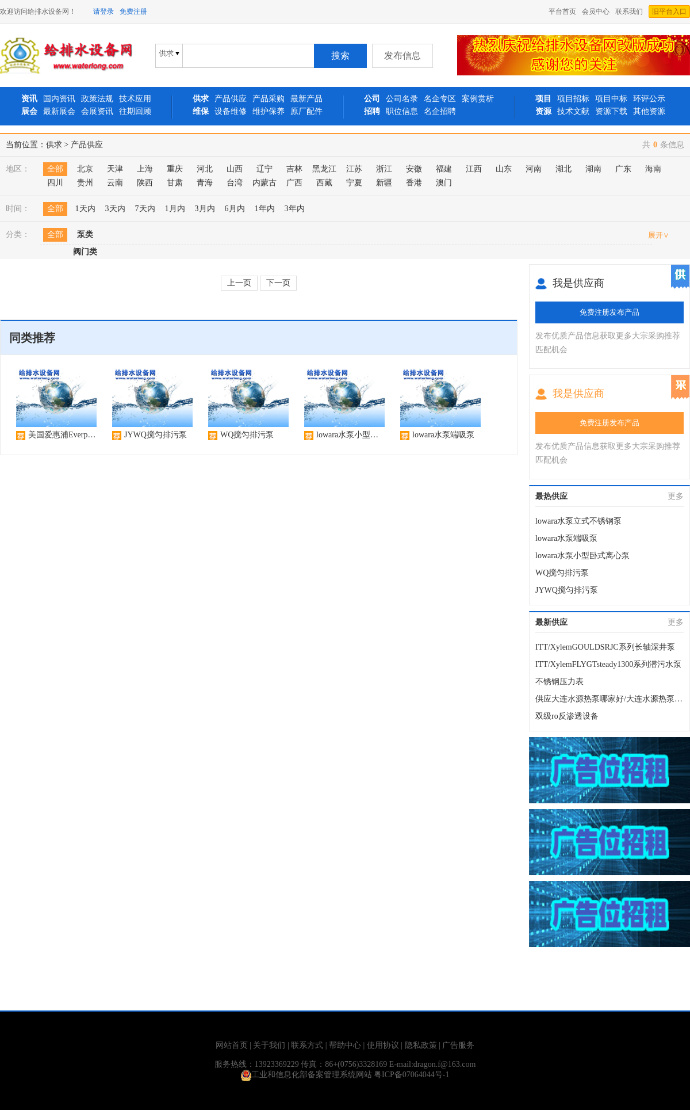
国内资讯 (59, 98)
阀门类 (85, 251)
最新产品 (306, 98)
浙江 (384, 169)
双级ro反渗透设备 (567, 716)
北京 (85, 169)
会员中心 (596, 11)
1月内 (175, 208)
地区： (18, 169)
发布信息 (402, 55)
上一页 (239, 283)
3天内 (115, 208)
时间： (18, 208)
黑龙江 (324, 169)
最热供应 (551, 496)
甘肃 (175, 182)
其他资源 (649, 111)
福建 (444, 169)
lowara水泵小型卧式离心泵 (582, 555)
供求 (54, 144)
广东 (623, 169)
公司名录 (402, 98)
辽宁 (264, 169)
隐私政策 (421, 1045)
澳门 (444, 182)
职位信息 (402, 111)
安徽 (414, 169)
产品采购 (268, 98)
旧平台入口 (669, 11)
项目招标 (573, 98)
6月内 (235, 208)
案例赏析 (478, 98)
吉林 (294, 169)
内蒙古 (264, 182)
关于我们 (269, 1045)
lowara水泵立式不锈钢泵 (578, 521)
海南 (653, 169)
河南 (534, 169)
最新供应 (551, 622)
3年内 (295, 208)
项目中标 (611, 98)
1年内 (265, 208)
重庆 (175, 169)
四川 (55, 182)
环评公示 (649, 98)
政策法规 (97, 98)
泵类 (85, 234)
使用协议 (383, 1045)
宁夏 (354, 182)
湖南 (593, 169)
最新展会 (59, 111)
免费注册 (133, 11)
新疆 (384, 182)
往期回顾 (135, 111)
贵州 (85, 182)
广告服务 (458, 1045)
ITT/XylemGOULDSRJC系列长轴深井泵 (605, 647)
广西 (294, 182)
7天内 (145, 208)
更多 (676, 496)
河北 (205, 169)
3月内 (205, 208)
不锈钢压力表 (559, 681)
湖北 (563, 169)
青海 (205, 182)
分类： (18, 234)
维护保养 (268, 111)
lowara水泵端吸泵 (566, 538)
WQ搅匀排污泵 (562, 573)
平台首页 (562, 11)
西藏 (324, 182)
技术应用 (135, 98)
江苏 (354, 169)
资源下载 (611, 111)
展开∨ (658, 235)
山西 (235, 169)
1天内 (85, 208)
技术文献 (573, 111)
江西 (474, 169)
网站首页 (232, 1045)
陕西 (145, 182)
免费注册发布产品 (609, 312)
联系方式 (307, 1045)
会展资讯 (97, 111)
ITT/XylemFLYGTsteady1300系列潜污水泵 (608, 664)
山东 (504, 169)
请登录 (103, 11)
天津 (115, 169)
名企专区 (440, 98)
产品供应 (230, 98)
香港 (414, 182)
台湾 (235, 182)
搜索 (340, 55)
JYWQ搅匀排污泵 (566, 590)
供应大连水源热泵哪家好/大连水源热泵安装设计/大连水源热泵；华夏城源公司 (609, 699)
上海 (145, 169)
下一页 (278, 283)
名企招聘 (440, 111)
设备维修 (230, 111)
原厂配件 (306, 111)
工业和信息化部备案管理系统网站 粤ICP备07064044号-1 (345, 1074)
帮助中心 (345, 1045)
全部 (55, 169)
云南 (115, 182)
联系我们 (629, 11)
